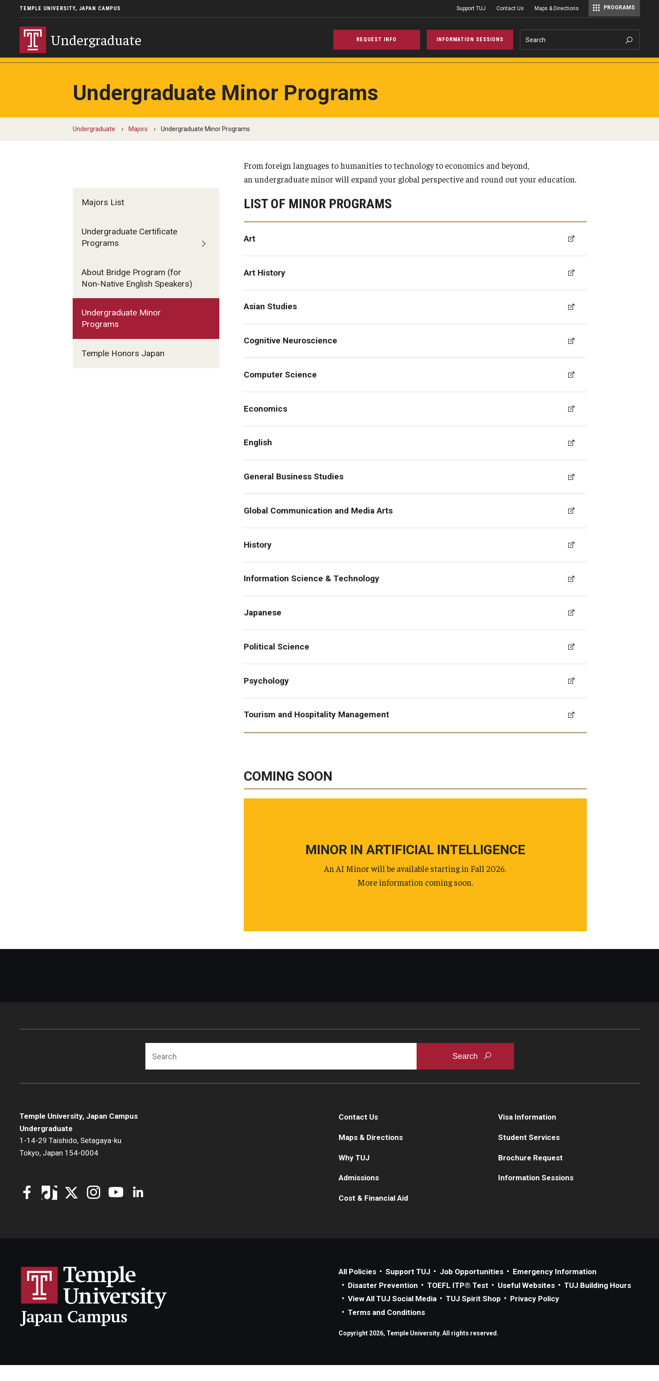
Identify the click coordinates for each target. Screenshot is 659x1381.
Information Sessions (535, 1193)
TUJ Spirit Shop (473, 1314)
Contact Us (510, 8)
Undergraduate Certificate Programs (129, 253)
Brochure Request (530, 1173)
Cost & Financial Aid (204, 69)
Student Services (388, 69)
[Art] (415, 255)
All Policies (357, 1287)
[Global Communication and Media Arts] (415, 527)
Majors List (103, 218)
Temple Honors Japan (123, 369)
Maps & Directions (556, 8)
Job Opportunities (471, 1287)
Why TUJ (37, 69)
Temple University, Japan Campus (70, 8)
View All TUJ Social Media (392, 1314)
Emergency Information (555, 1287)
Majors (83, 69)
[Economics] (415, 425)
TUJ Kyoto (452, 69)
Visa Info (270, 69)
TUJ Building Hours (597, 1301)
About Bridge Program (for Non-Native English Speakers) (137, 294)
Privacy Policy (534, 1314)
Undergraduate (94, 144)
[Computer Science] (415, 391)
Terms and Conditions (386, 1328)
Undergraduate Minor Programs (121, 334)
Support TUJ (471, 8)
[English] (415, 459)
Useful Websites (526, 1301)
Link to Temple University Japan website (108, 1312)
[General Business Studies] (415, 493)
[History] (415, 561)
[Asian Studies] (415, 323)
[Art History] (415, 289)
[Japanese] (415, 629)
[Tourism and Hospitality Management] (415, 731)
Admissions (133, 69)
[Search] (580, 40)
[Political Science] (415, 663)
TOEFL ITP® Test (457, 1301)
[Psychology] (415, 697)
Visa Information (527, 1132)
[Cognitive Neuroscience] (415, 357)
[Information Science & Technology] (415, 595)
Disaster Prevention (383, 1301)
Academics (324, 69)
